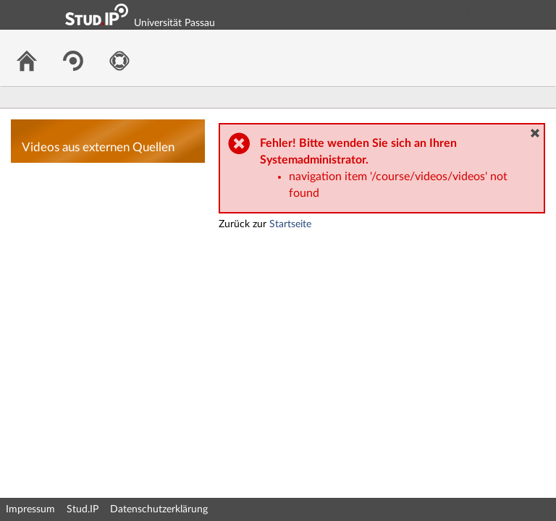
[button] (535, 133)
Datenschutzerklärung (159, 509)
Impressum (30, 509)
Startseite (290, 224)
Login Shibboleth (464, 14)
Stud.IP (82, 509)
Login (538, 14)
